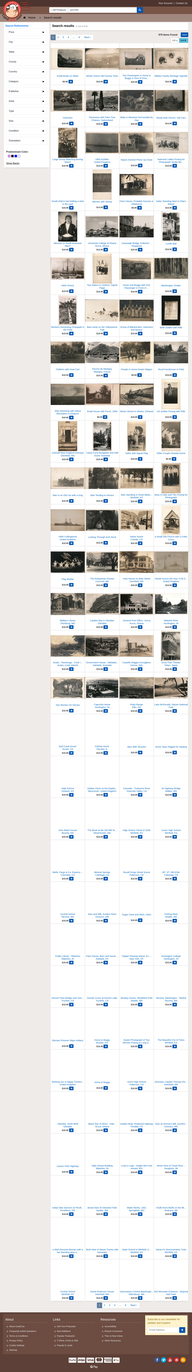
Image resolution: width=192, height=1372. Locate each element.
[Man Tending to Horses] (102, 481)
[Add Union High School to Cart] (140, 1088)
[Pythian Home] (102, 733)
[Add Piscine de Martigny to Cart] (106, 375)
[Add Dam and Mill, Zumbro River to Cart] (106, 920)
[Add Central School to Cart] (71, 920)
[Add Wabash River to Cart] (174, 627)
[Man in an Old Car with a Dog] (68, 481)
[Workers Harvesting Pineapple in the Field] (68, 314)
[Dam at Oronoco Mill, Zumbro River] (171, 1110)
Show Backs (12, 163)
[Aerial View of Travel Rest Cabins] (171, 1152)
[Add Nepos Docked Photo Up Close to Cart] (140, 165)
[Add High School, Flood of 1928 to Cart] (140, 837)
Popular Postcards (66, 1336)
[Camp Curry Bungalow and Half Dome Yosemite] (102, 439)
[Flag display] (68, 565)
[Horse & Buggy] (102, 1026)
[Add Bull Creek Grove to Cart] (71, 753)
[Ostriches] (68, 104)
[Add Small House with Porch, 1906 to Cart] (105, 417)
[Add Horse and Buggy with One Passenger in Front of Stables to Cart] (140, 291)
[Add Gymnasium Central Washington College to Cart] (140, 1298)
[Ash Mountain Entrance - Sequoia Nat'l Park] (171, 1278)
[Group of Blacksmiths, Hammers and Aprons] (137, 314)
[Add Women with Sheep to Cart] (106, 207)
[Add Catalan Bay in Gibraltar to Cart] (106, 627)
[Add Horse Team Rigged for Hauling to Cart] (174, 752)
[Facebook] (157, 1359)
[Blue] (16, 156)
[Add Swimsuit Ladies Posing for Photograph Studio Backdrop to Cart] (174, 166)
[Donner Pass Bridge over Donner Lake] (68, 984)
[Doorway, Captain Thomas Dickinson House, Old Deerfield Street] (171, 1068)
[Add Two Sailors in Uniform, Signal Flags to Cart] (106, 291)
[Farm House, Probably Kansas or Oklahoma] (137, 188)
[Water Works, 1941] (137, 1194)
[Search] (140, 10)
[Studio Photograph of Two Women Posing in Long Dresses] (137, 1026)
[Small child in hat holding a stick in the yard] (68, 188)
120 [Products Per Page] (174, 40)
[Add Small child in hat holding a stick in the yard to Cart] (71, 208)
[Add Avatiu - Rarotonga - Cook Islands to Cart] (71, 669)
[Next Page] (87, 37)
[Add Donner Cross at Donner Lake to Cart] (106, 1004)
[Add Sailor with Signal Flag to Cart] (140, 459)
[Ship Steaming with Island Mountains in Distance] (68, 397)
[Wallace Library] (68, 607)
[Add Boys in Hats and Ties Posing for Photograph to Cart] (174, 501)
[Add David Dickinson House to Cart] (106, 1298)
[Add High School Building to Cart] (106, 1172)
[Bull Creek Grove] (68, 733)
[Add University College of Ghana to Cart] (106, 249)
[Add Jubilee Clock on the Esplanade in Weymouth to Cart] (106, 795)
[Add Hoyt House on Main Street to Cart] (140, 585)
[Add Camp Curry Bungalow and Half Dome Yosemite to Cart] (106, 459)
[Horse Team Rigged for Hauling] (171, 733)
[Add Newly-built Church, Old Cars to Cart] (174, 123)
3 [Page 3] (63, 37)
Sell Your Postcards (66, 1326)
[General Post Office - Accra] (137, 607)
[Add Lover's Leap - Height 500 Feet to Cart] (140, 1172)
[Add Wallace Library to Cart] (71, 627)
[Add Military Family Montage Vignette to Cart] (174, 81)
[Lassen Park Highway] (68, 1152)
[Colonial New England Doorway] (68, 439)
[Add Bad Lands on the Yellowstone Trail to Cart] (106, 333)
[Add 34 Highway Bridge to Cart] (174, 795)
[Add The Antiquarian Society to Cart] (106, 585)
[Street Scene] (137, 523)
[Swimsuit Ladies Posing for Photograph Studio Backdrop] (171, 146)
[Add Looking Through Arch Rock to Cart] (106, 543)
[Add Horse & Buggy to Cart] (106, 1046)
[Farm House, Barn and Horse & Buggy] (102, 943)
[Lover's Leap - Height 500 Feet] (137, 1152)
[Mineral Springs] (102, 859)
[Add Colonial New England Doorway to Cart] (71, 459)
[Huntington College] (171, 943)
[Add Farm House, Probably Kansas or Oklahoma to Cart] (139, 208)
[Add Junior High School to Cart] (174, 837)
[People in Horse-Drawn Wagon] (137, 355)
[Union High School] (137, 1068)
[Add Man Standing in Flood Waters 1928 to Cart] (140, 501)
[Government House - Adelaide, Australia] (102, 649)
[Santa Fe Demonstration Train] (171, 1236)
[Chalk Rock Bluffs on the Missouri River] (171, 1194)
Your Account (165, 3)
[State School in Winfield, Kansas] (137, 1236)
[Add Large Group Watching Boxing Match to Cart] (71, 166)
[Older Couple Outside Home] (171, 439)
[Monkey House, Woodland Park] (137, 984)
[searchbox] (102, 10)
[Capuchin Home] (102, 691)
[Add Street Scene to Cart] (140, 543)
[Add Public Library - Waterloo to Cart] (71, 962)
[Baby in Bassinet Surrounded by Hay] (137, 104)
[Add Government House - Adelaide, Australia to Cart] (106, 669)
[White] (19, 156)
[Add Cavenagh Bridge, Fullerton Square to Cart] (140, 249)
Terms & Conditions (18, 1336)
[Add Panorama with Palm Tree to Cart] (106, 124)
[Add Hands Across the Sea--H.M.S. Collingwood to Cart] (174, 585)
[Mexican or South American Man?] (68, 230)
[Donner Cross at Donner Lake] (102, 984)
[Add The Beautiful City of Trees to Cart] (174, 1046)
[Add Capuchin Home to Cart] (106, 711)
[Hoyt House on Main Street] (137, 565)
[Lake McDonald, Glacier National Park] (171, 691)
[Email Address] (163, 1330)
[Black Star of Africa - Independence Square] (102, 1110)
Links (56, 1319)
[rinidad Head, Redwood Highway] (137, 1110)
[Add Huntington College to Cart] (174, 962)
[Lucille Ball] (171, 230)
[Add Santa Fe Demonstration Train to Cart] (174, 1256)
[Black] (12, 156)
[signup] (182, 1330)
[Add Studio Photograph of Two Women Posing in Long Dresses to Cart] (140, 1046)
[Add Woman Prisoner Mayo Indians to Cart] (71, 1046)
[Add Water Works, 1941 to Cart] (140, 1214)
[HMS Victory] (68, 271)
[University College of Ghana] (102, 230)
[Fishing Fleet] (171, 901)
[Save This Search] (184, 34)
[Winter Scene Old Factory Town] (102, 62)
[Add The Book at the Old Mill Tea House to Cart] (106, 837)
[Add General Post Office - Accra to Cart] (140, 627)
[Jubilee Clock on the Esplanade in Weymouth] (102, 775)
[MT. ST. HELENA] (171, 859)
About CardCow (17, 1326)
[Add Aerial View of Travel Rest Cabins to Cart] (174, 1172)
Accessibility (110, 1326)
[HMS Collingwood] (68, 523)
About (9, 1319)
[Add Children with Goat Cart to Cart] (71, 375)
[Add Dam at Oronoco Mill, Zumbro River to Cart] (174, 1130)
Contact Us (182, 3)
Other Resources (113, 1340)
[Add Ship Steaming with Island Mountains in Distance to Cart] (71, 417)
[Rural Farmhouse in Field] (171, 355)
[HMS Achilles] (102, 146)
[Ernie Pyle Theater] (171, 649)
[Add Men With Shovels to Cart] (140, 752)
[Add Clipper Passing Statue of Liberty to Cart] (140, 962)
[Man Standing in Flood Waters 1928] (137, 481)
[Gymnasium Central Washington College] (137, 1278)
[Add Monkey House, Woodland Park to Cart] (140, 1004)
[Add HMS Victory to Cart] (71, 291)
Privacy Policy (16, 1340)
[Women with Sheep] (102, 188)
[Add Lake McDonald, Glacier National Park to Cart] (174, 711)
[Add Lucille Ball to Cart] (174, 249)
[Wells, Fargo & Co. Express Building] (68, 859)
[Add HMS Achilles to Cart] (106, 166)
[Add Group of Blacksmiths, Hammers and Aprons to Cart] (140, 333)
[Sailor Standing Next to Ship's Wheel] (171, 188)
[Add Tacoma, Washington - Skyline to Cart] (174, 1004)
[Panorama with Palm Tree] (102, 104)
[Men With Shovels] (137, 733)
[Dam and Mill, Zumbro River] (102, 901)
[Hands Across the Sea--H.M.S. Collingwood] (171, 565)
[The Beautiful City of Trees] (171, 1026)
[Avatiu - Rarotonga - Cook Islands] (68, 649)
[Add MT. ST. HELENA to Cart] (174, 878)
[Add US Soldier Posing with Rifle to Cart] (174, 417)
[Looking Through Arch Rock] (102, 523)
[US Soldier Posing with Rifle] (171, 397)
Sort (183, 40)
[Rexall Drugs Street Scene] (137, 859)
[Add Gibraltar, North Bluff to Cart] (71, 1130)
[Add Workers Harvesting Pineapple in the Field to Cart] (71, 333)
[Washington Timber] (171, 271)
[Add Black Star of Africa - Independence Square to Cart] (106, 1130)
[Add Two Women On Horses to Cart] (71, 710)
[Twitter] (163, 1359)
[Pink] (9, 156)
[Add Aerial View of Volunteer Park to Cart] (106, 1214)
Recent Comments (113, 1331)
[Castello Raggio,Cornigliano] (137, 649)
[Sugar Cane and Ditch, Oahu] (137, 900)
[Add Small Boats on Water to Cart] (71, 81)
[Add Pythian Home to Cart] (106, 753)
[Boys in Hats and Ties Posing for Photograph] (171, 481)
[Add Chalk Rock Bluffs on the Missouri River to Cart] (174, 1214)
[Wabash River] (171, 607)
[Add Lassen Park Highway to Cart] (71, 1172)
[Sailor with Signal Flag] (137, 439)
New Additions (64, 1331)
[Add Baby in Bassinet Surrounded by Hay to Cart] (140, 124)
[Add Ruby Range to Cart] (140, 711)
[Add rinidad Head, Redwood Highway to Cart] (140, 1130)
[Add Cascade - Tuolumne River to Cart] (140, 795)
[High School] (68, 775)
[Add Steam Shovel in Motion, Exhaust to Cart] (140, 417)
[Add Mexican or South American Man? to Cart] (71, 249)
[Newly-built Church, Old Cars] (171, 104)
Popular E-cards (64, 1345)
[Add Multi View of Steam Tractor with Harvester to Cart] (106, 1256)
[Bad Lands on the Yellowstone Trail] (102, 314)
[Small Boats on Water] (68, 62)
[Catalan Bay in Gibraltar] (102, 607)
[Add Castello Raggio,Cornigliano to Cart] (140, 669)
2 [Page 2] (58, 37)
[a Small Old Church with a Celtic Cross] (171, 523)
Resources (108, 1319)
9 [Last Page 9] (79, 37)
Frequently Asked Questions (22, 1331)
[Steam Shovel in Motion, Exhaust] (137, 397)
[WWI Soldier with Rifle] (171, 313)
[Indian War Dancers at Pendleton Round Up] (68, 1194)
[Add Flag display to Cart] (71, 585)
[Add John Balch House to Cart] (71, 837)
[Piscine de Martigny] (102, 355)
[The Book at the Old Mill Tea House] (102, 817)
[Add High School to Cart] (71, 795)
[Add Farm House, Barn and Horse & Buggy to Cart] (106, 962)
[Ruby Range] (137, 691)
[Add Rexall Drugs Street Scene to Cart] (140, 878)
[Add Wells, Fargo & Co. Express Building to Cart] (71, 878)
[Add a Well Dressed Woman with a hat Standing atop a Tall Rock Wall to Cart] (71, 1256)
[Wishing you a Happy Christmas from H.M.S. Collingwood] (68, 1068)
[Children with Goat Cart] (68, 355)
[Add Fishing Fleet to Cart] (174, 920)
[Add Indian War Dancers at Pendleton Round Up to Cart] (71, 1214)
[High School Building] (102, 1152)
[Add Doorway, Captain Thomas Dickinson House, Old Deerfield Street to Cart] (174, 1088)
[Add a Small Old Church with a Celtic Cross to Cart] (174, 543)
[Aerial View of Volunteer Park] (102, 1194)
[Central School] (68, 901)
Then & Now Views (114, 1336)
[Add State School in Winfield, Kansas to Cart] (140, 1256)
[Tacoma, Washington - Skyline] (171, 984)
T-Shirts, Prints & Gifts (67, 1340)
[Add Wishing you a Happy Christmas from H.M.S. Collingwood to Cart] (71, 1088)
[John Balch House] (68, 817)
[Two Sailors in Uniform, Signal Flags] (102, 272)
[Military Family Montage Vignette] (171, 62)
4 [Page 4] (68, 37)
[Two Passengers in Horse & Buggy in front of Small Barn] (137, 62)
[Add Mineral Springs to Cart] (106, 878)
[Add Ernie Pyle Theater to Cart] (174, 669)
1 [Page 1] (53, 37)
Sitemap (13, 1350)
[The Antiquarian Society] (102, 565)
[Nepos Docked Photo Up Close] (137, 146)
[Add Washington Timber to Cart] (174, 291)
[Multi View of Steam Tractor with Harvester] (102, 1236)
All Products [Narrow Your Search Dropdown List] (58, 10)
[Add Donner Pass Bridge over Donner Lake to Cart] (71, 1004)
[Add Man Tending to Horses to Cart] (106, 501)
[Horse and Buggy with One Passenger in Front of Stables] (137, 272)
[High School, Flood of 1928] (137, 817)
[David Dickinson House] (102, 1278)
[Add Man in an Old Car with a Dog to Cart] (71, 501)
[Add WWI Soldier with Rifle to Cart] (174, 333)
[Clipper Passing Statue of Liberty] (137, 943)
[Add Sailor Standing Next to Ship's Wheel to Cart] (174, 208)
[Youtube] (170, 1359)
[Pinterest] (177, 1359)
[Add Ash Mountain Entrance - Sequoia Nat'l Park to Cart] (174, 1298)
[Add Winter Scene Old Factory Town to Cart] (106, 81)
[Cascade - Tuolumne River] (137, 775)
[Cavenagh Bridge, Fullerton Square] (137, 230)
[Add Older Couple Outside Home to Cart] (174, 459)
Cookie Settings (16, 1345)
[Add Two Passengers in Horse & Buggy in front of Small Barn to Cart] (140, 82)
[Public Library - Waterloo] (68, 943)
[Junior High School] (171, 817)
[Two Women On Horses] (68, 691)
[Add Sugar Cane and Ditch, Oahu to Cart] (140, 920)
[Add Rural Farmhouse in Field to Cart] (174, 375)
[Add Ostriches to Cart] (71, 123)
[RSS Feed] (183, 1359)
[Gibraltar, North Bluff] (68, 1110)
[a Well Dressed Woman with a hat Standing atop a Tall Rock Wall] (68, 1236)
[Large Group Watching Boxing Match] (68, 146)
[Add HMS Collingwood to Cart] (71, 543)
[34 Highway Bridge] (171, 775)
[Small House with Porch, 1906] (102, 397)
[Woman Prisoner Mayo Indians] (68, 1026)
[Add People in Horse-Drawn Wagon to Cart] (139, 375)
